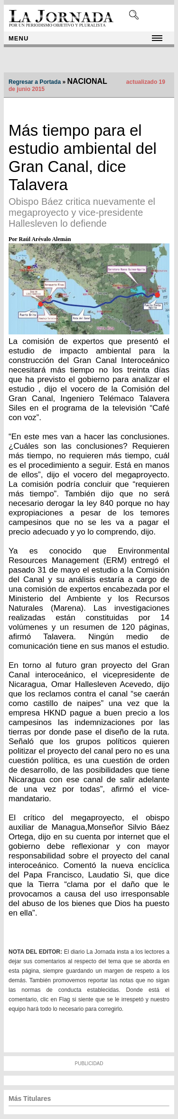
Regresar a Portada (35, 82)
